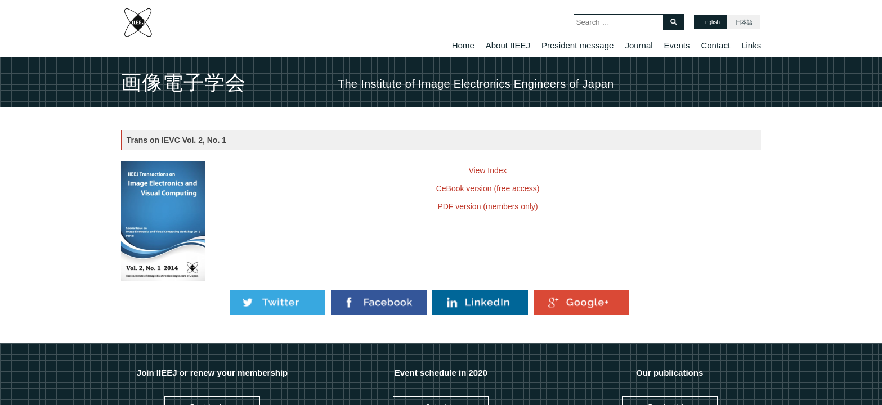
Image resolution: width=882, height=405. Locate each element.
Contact (715, 45)
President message (577, 45)
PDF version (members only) (487, 206)
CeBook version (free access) (488, 188)
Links (751, 45)
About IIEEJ (508, 45)
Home (463, 45)
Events (677, 45)
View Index (487, 170)
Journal (638, 45)
